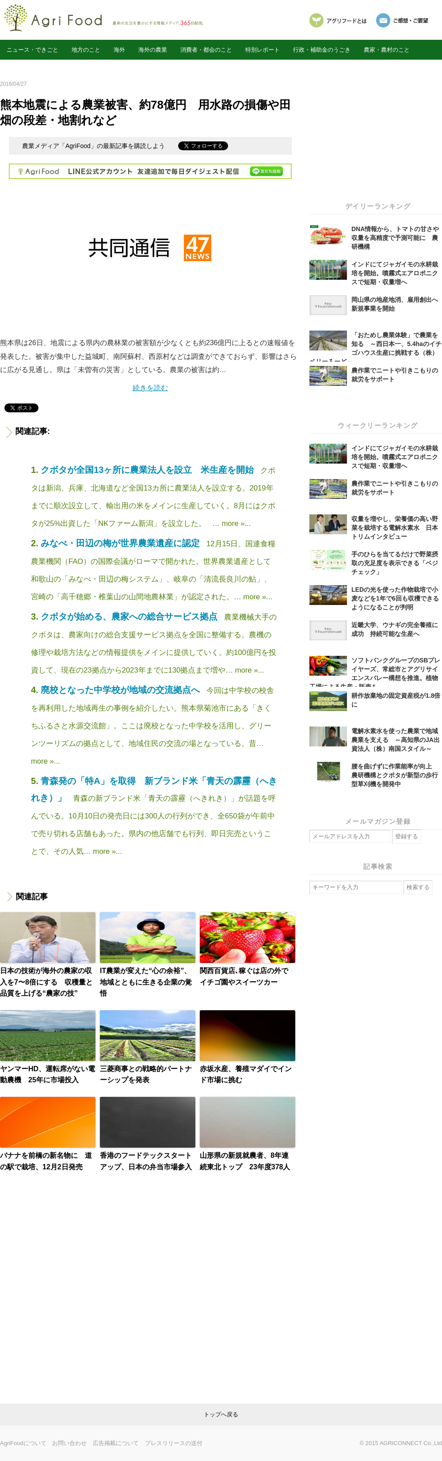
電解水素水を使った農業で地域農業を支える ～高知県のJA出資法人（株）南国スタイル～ (395, 739)
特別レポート (262, 49)
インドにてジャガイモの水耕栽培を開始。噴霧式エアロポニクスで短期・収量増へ (394, 273)
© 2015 (370, 1443)
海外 (119, 49)
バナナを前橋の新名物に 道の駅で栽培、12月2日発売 (46, 1161)
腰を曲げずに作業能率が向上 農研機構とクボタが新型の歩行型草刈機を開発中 (394, 775)
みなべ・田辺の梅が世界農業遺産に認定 (121, 543)
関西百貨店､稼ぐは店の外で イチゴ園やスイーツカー (247, 976)
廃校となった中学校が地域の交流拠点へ (121, 690)
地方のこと (86, 49)
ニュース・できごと (32, 49)
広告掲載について (116, 1443)
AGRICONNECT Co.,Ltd (411, 1443)
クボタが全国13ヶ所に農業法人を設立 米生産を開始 (148, 470)
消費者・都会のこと (206, 49)
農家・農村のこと (387, 49)
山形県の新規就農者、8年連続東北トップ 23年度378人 (245, 1161)
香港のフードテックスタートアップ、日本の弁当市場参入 (146, 1161)
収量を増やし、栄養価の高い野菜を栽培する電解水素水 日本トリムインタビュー (394, 527)
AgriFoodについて (23, 1443)
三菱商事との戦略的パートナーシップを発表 (146, 1074)
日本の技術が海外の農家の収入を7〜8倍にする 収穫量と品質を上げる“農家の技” (46, 982)
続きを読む (150, 388)
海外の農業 (152, 49)
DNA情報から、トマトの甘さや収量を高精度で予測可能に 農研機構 (395, 237)
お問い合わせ (69, 1443)
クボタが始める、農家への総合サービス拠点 (130, 616)
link (221, 1415)
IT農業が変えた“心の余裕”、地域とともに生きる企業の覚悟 (146, 982)
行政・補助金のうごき (322, 49)
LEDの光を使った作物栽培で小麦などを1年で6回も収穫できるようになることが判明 (395, 598)
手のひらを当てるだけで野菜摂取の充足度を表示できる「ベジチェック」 (394, 563)
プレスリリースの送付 (173, 1443)
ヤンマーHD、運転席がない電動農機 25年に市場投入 (47, 1074)
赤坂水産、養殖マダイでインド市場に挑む (246, 1074)
